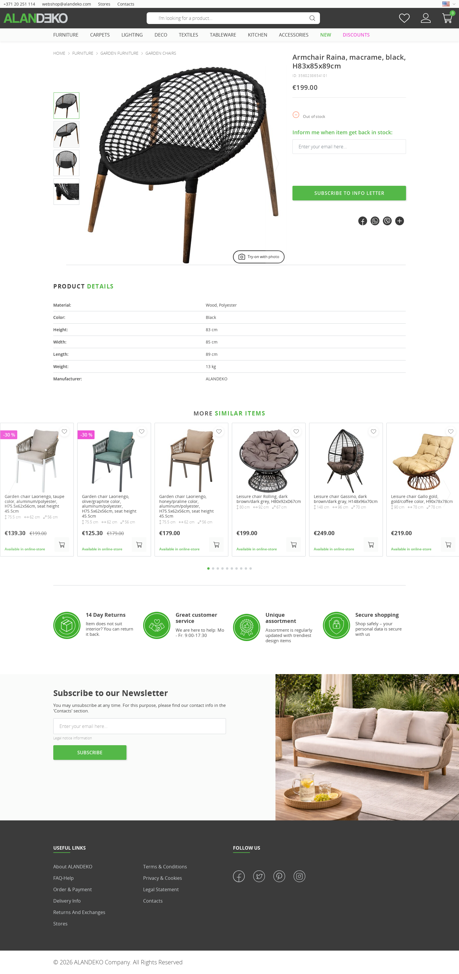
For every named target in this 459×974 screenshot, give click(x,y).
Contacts (125, 4)
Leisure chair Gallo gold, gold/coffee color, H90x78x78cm (422, 499)
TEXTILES (188, 35)
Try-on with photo (258, 256)
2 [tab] (213, 568)
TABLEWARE (223, 35)
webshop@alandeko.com (66, 4)
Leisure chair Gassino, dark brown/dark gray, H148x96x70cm (346, 499)
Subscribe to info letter (349, 193)
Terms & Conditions (165, 866)
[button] (448, 18)
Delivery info (67, 901)
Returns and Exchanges (79, 912)
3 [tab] (218, 568)
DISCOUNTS (356, 35)
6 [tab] (232, 568)
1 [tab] (208, 568)
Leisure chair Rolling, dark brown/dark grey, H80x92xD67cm (269, 499)
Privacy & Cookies (162, 878)
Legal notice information (72, 738)
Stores (104, 4)
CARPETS (100, 35)
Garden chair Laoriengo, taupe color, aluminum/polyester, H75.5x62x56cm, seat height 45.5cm (34, 503)
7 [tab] (236, 568)
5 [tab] (227, 568)
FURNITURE (65, 35)
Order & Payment (72, 889)
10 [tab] (250, 568)
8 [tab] (241, 568)
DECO (161, 35)
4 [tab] (222, 568)
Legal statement (161, 889)
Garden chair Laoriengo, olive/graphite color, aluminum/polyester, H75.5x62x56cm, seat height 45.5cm (109, 506)
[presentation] (276, 164)
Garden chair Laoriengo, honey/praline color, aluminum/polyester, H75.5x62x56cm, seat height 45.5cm (186, 506)
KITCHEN (257, 35)
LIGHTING (132, 35)
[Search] (233, 18)
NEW (325, 35)
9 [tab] (246, 568)
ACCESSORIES (294, 35)
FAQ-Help (63, 878)
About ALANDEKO (72, 866)
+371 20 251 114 (19, 4)
